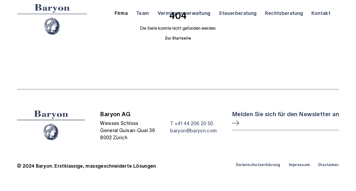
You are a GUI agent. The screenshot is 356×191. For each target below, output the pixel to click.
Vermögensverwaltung (184, 13)
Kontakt (321, 13)
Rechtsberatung (284, 13)
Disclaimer (328, 165)
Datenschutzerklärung (258, 165)
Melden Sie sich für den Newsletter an (285, 114)
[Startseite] (52, 19)
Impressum (299, 165)
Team (142, 13)
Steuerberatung (237, 13)
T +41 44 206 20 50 (191, 123)
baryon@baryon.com (193, 130)
